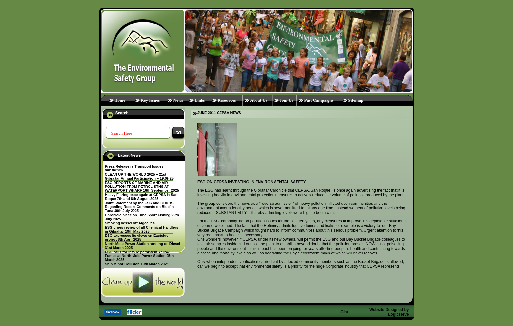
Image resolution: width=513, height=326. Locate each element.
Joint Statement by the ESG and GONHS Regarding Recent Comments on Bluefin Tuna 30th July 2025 (139, 207)
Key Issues (150, 100)
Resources (227, 100)
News (178, 100)
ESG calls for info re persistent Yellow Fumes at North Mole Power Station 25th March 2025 (139, 256)
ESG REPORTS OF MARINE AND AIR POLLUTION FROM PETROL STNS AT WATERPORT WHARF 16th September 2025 (142, 186)
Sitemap (355, 100)
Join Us (286, 100)
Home (120, 100)
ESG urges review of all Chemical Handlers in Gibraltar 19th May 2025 (141, 229)
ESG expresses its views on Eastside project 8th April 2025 (136, 237)
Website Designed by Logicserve (389, 312)
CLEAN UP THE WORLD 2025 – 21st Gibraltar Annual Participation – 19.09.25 (139, 176)
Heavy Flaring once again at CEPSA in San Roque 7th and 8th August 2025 (141, 197)
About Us (258, 100)
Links (200, 100)
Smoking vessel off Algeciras (129, 223)
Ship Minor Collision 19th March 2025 (136, 264)
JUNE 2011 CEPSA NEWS (219, 113)
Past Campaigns (319, 100)
